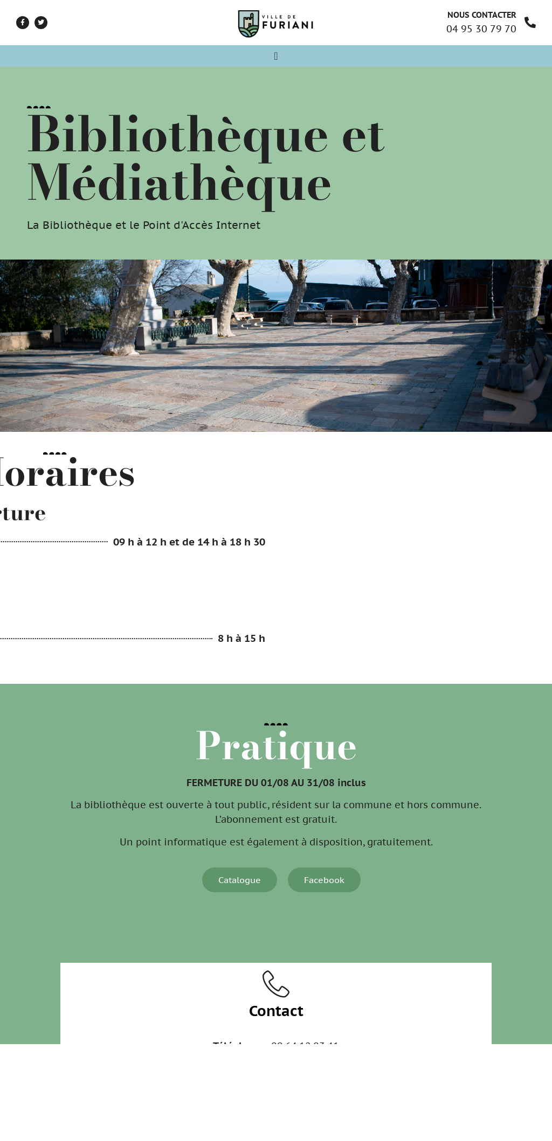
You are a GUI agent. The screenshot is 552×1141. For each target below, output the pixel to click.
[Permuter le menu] (276, 56)
